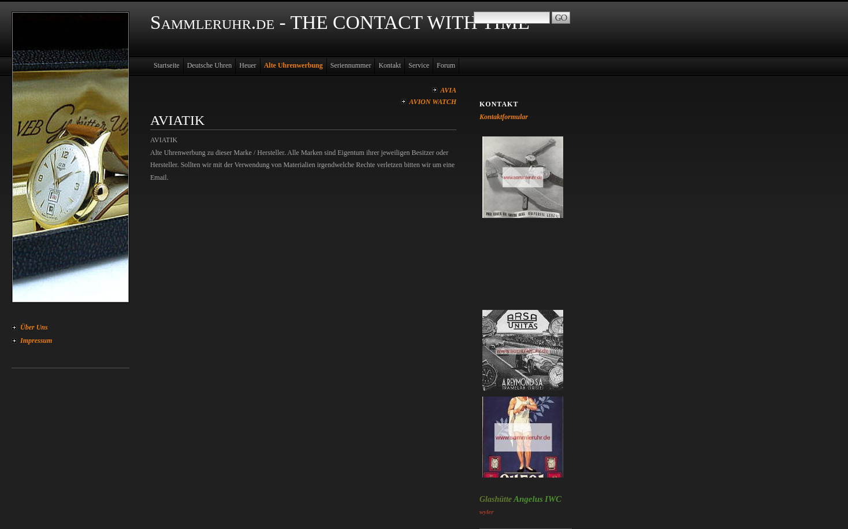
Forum (446, 65)
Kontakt (389, 65)
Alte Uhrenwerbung (293, 65)
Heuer (247, 65)
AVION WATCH (432, 102)
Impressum (36, 340)
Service (418, 65)
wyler (486, 511)
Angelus (528, 499)
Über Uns (34, 327)
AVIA (448, 90)
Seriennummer (350, 65)
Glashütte (495, 499)
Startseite (167, 65)
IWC (553, 499)
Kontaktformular (503, 117)
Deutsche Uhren (209, 65)
